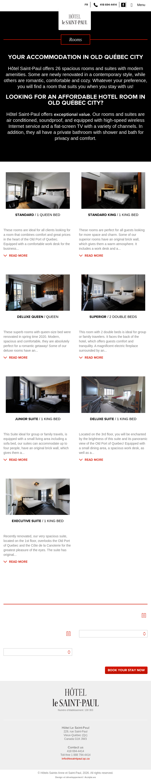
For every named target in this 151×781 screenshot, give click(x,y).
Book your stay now (126, 670)
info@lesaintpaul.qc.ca (75, 758)
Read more (18, 255)
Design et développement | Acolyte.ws (75, 777)
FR (86, 4)
